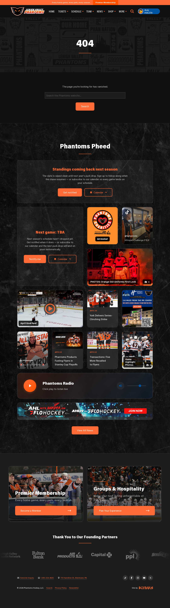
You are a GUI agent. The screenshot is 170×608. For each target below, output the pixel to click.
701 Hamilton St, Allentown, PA (74, 578)
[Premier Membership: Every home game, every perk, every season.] (46, 494)
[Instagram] (137, 577)
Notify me (35, 259)
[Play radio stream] (30, 385)
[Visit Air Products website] (77, 555)
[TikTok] (125, 577)
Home (52, 11)
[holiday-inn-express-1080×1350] (137, 308)
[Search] (85, 95)
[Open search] (132, 11)
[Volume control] (136, 385)
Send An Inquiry (27, 578)
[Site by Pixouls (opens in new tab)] (146, 588)
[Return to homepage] (27, 11)
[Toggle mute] (120, 386)
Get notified (70, 192)
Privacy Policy (61, 588)
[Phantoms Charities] (102, 225)
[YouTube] (144, 577)
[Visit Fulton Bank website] (46, 555)
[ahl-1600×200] (85, 410)
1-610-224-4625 (47, 578)
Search (49, 588)
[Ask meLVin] (149, 11)
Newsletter (74, 588)
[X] (150, 577)
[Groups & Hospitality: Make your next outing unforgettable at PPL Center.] (124, 494)
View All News (85, 430)
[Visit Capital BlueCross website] (109, 555)
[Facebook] (131, 577)
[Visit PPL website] (140, 555)
